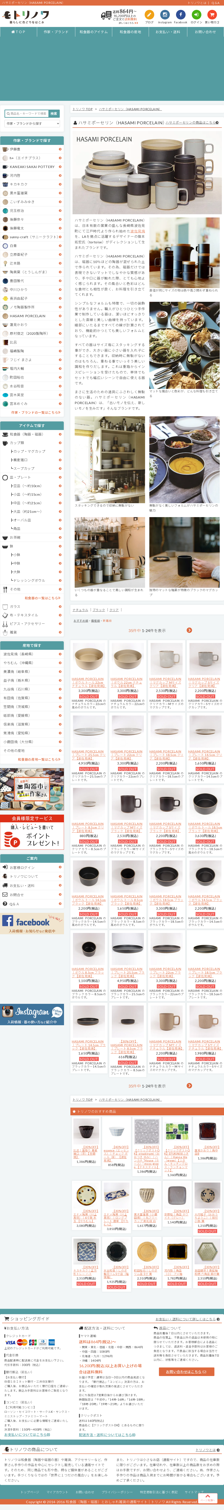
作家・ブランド (56, 32)
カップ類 (17, 443)
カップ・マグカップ (29, 451)
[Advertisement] (112, 71)
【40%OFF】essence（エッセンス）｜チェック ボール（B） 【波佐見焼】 (116, 1153)
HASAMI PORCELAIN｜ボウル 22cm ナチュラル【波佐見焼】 (127, 682)
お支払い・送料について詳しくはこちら (186, 1319)
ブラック (99, 610)
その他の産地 (14, 750)
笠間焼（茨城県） (17, 707)
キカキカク (19, 184)
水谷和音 (17, 386)
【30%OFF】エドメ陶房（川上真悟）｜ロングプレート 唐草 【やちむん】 (116, 1217)
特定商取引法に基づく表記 (158, 1492)
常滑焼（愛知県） (17, 733)
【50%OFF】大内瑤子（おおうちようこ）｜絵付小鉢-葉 (207, 1216)
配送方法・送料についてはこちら (107, 1435)
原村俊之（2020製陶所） (30, 333)
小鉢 (16, 555)
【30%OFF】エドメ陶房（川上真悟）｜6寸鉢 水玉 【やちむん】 (85, 1216)
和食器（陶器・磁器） (27, 434)
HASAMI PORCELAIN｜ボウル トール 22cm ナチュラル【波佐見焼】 (89, 682)
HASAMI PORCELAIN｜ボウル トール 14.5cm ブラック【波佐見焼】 (89, 899)
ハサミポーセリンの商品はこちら (191, 122)
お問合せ (13, 894)
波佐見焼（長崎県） (19, 654)
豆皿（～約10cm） (28, 486)
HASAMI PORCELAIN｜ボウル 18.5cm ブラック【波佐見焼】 (166, 899)
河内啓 (15, 175)
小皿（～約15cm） (28, 494)
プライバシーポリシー (117, 1492)
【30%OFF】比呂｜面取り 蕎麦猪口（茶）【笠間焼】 (85, 1152)
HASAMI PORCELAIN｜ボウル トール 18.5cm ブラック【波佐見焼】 (205, 827)
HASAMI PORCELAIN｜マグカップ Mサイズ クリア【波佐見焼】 (165, 682)
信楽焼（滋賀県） (17, 724)
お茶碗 (15, 537)
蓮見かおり (19, 325)
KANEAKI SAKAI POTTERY (32, 167)
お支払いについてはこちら (27, 1435)
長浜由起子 (19, 298)
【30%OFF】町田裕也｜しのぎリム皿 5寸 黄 (146, 1270)
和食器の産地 (130, 32)
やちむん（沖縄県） (19, 663)
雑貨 (13, 632)
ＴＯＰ (18, 32)
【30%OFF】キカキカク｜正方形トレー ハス (85, 1270)
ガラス (15, 606)
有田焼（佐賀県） (17, 698)
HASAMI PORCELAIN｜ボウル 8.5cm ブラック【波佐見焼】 (88, 972)
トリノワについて (24, 876)
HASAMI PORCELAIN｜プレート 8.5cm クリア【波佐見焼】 (88, 827)
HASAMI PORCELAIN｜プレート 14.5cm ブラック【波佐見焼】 (89, 1045)
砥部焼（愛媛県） (17, 715)
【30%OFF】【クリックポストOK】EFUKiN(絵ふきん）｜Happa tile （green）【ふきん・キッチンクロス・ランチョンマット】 (177, 1158)
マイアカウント (57, 1492)
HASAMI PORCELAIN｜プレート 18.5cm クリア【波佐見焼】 (166, 755)
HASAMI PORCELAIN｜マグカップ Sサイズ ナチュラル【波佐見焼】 (205, 1045)
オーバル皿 (22, 520)
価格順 (95, 620)
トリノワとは (197, 3)
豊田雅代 (17, 281)
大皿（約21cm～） (28, 511)
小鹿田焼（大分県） (19, 742)
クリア (114, 610)
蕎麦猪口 (20, 460)
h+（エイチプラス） (26, 158)
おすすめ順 (81, 620)
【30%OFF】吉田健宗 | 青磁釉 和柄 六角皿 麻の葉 (207, 1270)
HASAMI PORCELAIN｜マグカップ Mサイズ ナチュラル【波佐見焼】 (167, 1045)
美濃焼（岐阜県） (17, 671)
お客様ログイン (19, 867)
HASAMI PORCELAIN (28, 316)
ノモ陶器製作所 (22, 307)
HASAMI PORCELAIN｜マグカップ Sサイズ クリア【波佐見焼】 (204, 682)
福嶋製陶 (17, 351)
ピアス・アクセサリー (27, 624)
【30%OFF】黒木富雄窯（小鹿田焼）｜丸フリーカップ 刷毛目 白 (146, 1216)
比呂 (13, 342)
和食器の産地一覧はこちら (39, 759)
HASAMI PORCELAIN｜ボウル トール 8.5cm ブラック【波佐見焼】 (127, 899)
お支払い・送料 (168, 32)
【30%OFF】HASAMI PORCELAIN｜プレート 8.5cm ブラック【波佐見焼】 (127, 1047)
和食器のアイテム (94, 32)
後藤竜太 (17, 228)
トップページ (29, 1492)
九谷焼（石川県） (17, 689)
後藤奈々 (17, 219)
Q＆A (216, 3)
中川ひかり (19, 289)
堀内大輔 (17, 368)
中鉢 (16, 563)
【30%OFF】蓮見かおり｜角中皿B (207, 1150)
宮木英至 (17, 395)
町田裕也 (17, 377)
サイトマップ (194, 1492)
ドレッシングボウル (29, 580)
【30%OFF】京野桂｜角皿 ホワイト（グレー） (176, 1214)
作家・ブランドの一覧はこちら (36, 412)
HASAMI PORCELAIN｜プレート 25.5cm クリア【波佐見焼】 (89, 755)
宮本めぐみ (19, 404)
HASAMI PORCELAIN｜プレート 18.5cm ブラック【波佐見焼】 (205, 972)
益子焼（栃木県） (17, 680)
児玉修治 (17, 210)
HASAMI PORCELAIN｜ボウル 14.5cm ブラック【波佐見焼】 (205, 899)
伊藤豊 (15, 149)
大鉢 (16, 572)
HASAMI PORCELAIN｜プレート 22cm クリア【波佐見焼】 (127, 755)
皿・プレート (20, 477)
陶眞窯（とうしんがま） (29, 272)
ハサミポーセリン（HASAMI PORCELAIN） (130, 109)
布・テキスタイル (24, 615)
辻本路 (15, 263)
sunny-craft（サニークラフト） (35, 237)
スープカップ (24, 468)
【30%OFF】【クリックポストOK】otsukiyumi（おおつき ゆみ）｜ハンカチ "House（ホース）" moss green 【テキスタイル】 (147, 1157)
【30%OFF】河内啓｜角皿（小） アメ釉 (176, 1270)
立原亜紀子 (19, 254)
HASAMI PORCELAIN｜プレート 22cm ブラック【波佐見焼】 (165, 972)
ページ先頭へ (207, 1497)
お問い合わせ (205, 32)
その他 (15, 589)
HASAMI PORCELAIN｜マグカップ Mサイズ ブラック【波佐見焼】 (127, 827)
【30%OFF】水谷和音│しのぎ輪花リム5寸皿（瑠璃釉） (116, 1272)
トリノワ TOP (83, 109)
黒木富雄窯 (19, 193)
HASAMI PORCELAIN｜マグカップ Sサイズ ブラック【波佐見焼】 (165, 827)
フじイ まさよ (21, 360)
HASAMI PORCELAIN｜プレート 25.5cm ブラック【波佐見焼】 (128, 972)
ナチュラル (80, 610)
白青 (13, 246)
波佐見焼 (137, 231)
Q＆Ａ (11, 903)
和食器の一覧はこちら (43, 598)
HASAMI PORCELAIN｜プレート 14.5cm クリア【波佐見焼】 (205, 755)
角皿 (16, 529)
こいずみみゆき (22, 202)
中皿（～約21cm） (28, 503)
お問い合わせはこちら (186, 1372)
